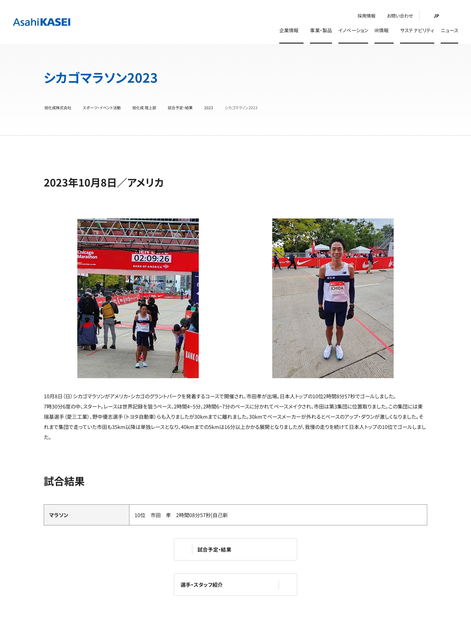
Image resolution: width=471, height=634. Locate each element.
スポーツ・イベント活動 (102, 108)
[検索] (454, 15)
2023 (208, 108)
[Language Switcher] (434, 15)
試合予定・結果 (180, 108)
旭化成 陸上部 (144, 108)
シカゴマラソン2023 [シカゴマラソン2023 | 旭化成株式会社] (241, 108)
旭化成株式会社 (57, 108)
